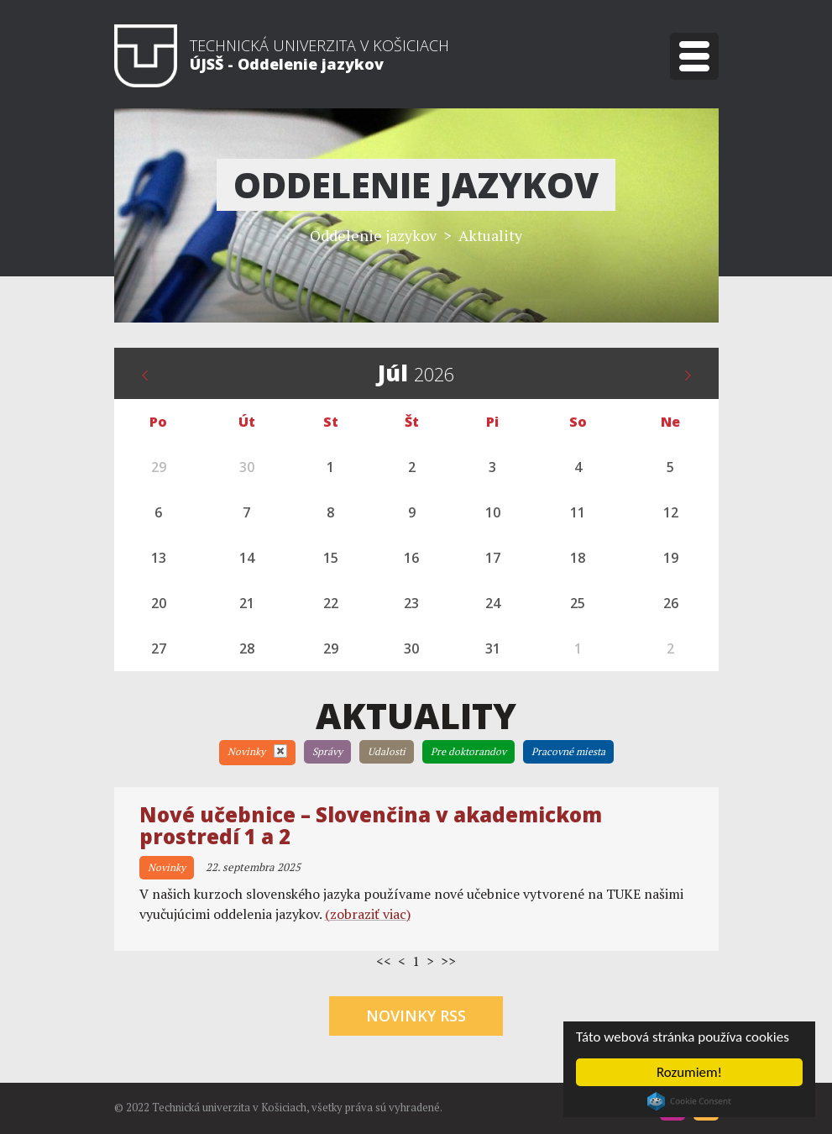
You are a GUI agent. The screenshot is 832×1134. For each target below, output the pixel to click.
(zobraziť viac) (368, 914)
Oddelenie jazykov (373, 235)
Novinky (257, 751)
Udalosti (387, 751)
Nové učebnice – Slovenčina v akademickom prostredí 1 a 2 (370, 825)
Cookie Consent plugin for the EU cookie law (689, 1101)
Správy (327, 751)
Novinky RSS (416, 1015)
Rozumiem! (689, 1072)
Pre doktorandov (468, 751)
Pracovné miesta (568, 751)
